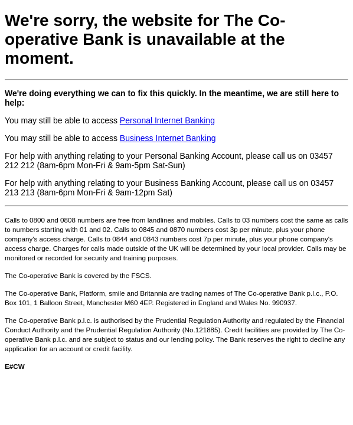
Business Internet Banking (168, 138)
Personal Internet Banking (167, 120)
